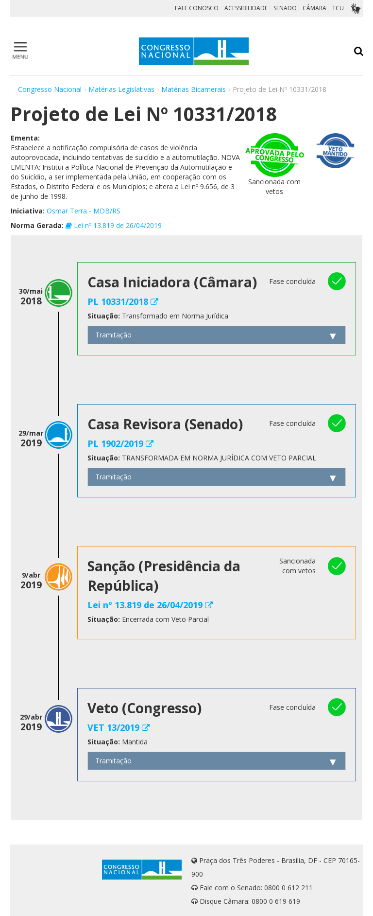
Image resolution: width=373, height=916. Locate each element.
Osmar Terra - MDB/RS (83, 210)
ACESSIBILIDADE (246, 8)
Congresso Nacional (50, 89)
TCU (338, 8)
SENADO (285, 8)
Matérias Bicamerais (193, 89)
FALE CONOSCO (197, 8)
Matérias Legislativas (121, 89)
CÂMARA (314, 8)
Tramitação (113, 334)
